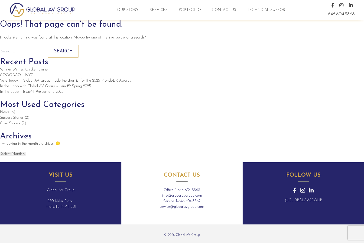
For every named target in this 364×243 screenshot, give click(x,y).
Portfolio (190, 10)
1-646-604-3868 (187, 190)
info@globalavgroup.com (182, 196)
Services (159, 10)
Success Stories (11, 118)
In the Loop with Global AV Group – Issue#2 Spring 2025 (45, 86)
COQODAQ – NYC (16, 75)
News (4, 112)
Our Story (128, 10)
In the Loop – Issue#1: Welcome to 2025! (32, 92)
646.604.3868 (341, 14)
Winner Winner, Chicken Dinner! (24, 69)
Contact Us (224, 10)
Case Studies (10, 123)
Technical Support (267, 10)
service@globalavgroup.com (182, 207)
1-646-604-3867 (188, 201)
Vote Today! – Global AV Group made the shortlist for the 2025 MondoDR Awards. (66, 81)
